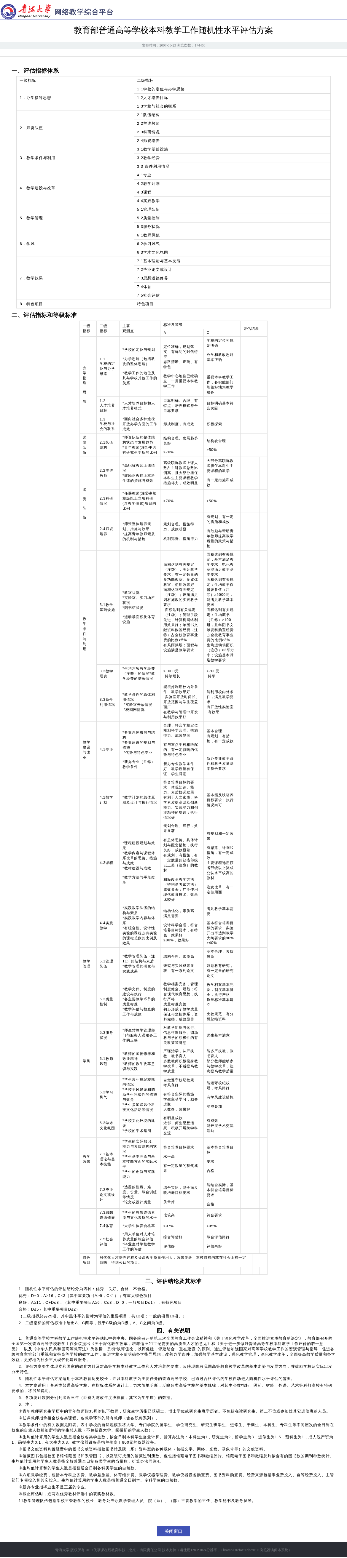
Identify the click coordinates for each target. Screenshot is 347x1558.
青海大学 (62, 1550)
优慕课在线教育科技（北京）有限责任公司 (127, 1550)
